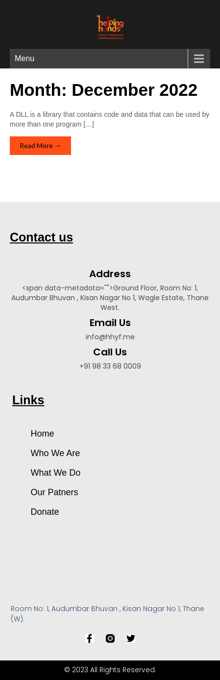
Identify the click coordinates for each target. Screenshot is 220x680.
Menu (24, 58)
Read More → (40, 145)
